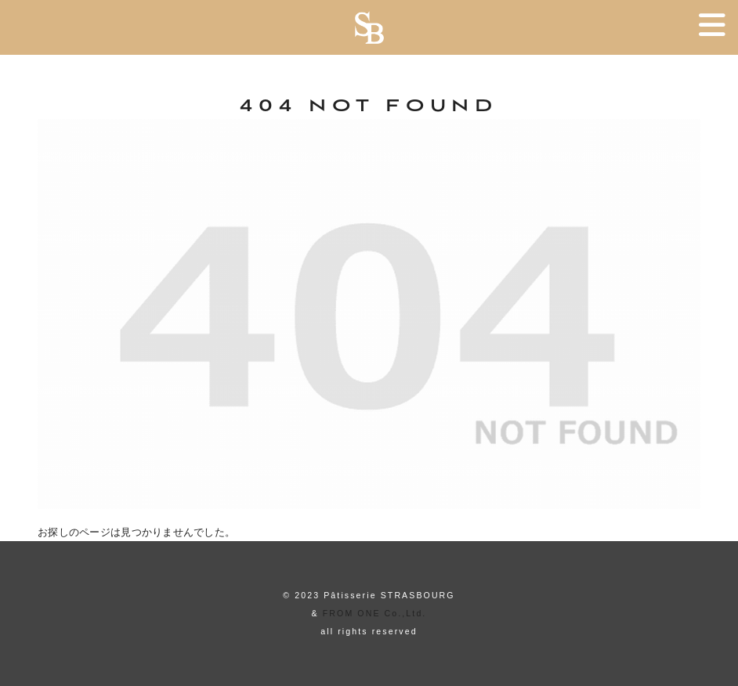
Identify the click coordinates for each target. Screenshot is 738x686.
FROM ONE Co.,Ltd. (375, 613)
